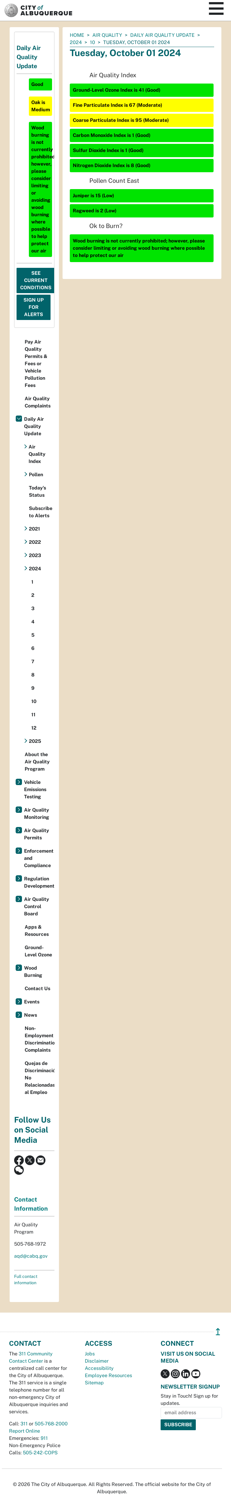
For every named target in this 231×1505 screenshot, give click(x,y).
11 (33, 715)
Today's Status (37, 491)
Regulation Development (39, 882)
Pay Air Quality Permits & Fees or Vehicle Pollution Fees (36, 363)
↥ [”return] (218, 1331)
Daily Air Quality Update (162, 35)
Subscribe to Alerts (40, 511)
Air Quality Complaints (38, 402)
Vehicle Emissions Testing (35, 789)
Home (77, 35)
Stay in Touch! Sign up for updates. (189, 1399)
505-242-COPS (40, 1453)
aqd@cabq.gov (31, 1256)
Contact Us (37, 988)
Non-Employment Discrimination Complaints (39, 1039)
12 (33, 728)
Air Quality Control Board (36, 906)
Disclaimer (97, 1361)
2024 (76, 42)
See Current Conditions (35, 280)
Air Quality (107, 35)
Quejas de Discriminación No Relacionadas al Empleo (39, 1077)
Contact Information (31, 1204)
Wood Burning (33, 971)
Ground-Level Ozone (38, 951)
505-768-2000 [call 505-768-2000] (51, 1424)
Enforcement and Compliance (39, 858)
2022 (35, 542)
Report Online (24, 1431)
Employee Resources (108, 1375)
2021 (34, 529)
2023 (35, 555)
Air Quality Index (37, 454)
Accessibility (99, 1368)
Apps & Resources (37, 930)
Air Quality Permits (36, 834)
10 (92, 42)
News (30, 1015)
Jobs (90, 1354)
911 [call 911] (44, 1438)
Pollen (36, 474)
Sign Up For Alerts (33, 307)
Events (31, 1002)
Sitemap (94, 1383)
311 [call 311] (24, 1424)
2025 (35, 741)
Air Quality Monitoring (36, 813)
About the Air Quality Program (37, 762)
